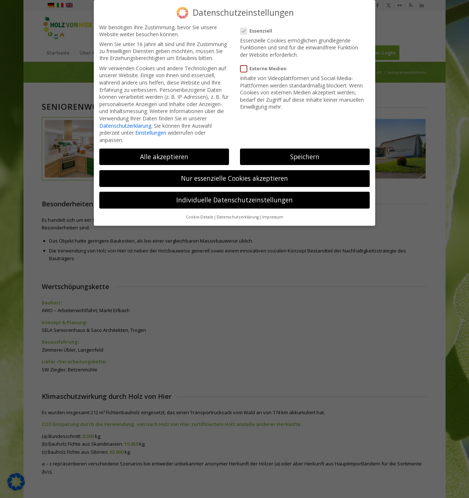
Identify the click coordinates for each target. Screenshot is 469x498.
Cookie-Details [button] (199, 214)
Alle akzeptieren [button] (164, 154)
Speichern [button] (305, 154)
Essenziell (258, 28)
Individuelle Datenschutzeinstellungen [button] (234, 197)
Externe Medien (265, 66)
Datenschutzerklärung (125, 123)
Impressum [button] (272, 214)
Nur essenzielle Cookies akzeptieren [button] (234, 175)
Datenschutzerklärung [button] (238, 214)
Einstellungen (150, 130)
